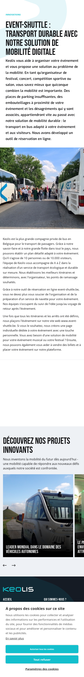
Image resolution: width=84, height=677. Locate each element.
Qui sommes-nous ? (55, 599)
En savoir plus (15, 638)
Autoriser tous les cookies (42, 649)
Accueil (7, 599)
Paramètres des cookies (41, 669)
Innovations (13, 14)
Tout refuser (41, 659)
